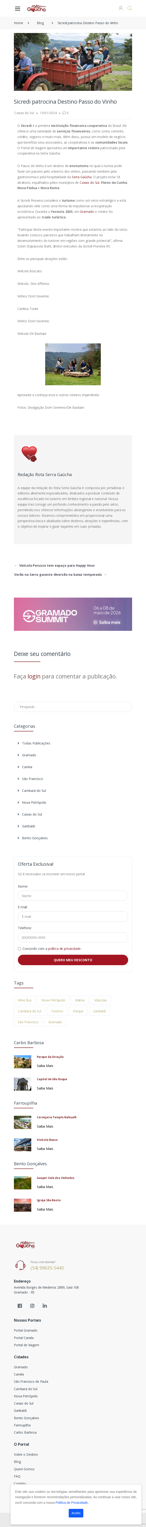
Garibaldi (26, 826)
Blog (40, 23)
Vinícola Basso (47, 1140)
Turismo (57, 1011)
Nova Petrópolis (32, 802)
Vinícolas (100, 1000)
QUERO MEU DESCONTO (73, 960)
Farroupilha (22, 1425)
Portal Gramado (26, 1330)
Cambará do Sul (32, 790)
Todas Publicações (34, 743)
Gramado (87, 211)
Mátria (80, 1000)
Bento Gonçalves (33, 838)
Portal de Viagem (26, 1345)
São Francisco (30, 779)
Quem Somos (24, 1469)
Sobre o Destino (26, 1454)
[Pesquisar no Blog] (73, 707)
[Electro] (37, 8)
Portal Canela (24, 1338)
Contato (20, 1483)
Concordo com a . (52, 948)
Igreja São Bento (49, 1200)
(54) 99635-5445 (47, 1268)
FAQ (17, 1476)
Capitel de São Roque (52, 1079)
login (34, 676)
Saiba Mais (45, 1065)
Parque (78, 1011)
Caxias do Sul (89, 182)
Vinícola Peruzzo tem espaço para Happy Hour (54, 565)
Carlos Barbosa (25, 1432)
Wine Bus (25, 1000)
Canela (25, 767)
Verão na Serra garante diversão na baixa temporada (60, 574)
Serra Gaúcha (82, 177)
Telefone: (25, 928)
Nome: (23, 886)
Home (18, 23)
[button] (129, 8)
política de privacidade (65, 948)
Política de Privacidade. (72, 1502)
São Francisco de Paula (31, 1381)
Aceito (75, 1513)
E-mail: (23, 907)
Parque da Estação (50, 1057)
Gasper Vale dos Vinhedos (55, 1178)
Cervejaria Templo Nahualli (56, 1117)
